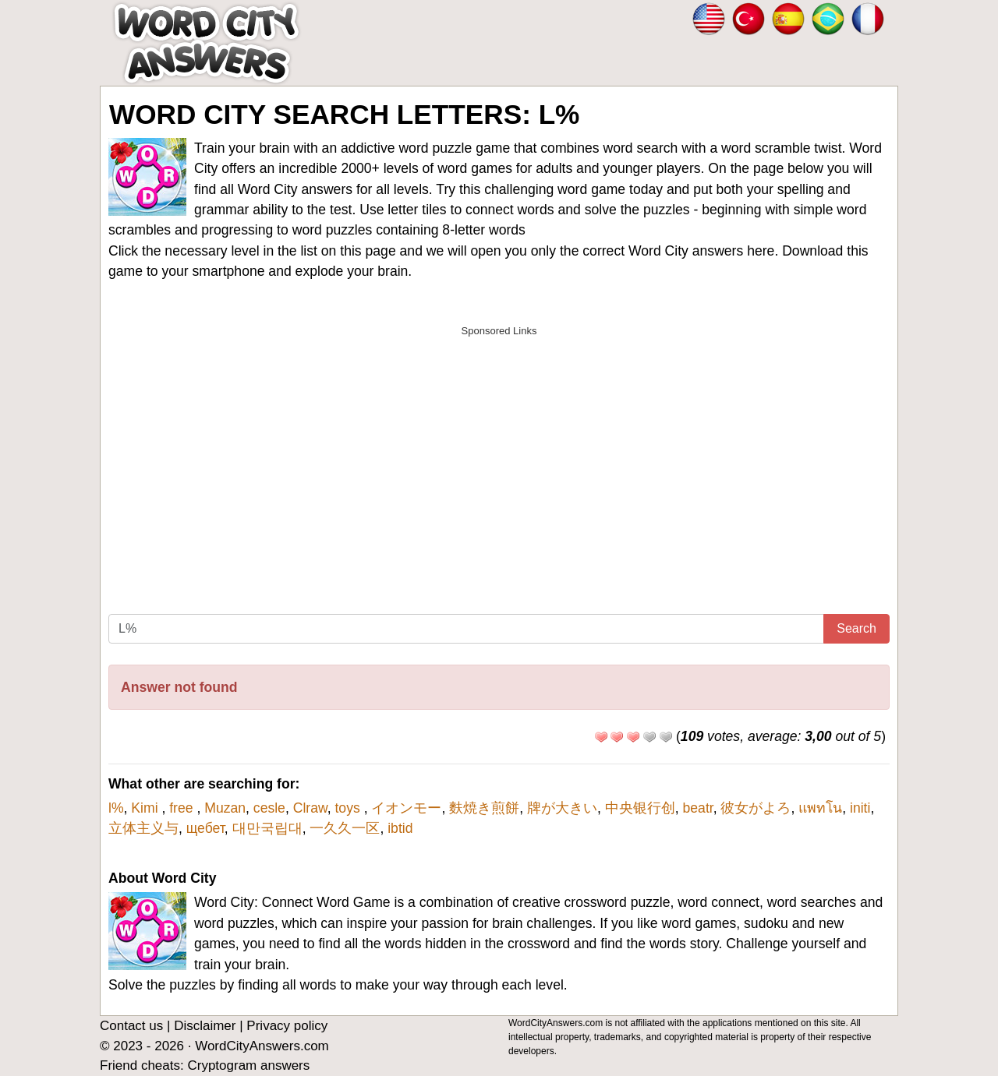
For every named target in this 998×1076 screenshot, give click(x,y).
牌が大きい (562, 808)
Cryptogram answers (248, 1065)
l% (116, 808)
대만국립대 (267, 828)
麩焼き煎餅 (484, 808)
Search (856, 628)
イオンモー (406, 808)
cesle (269, 808)
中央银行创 (640, 808)
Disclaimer (204, 1025)
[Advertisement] (499, 454)
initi (860, 808)
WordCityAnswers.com (262, 1046)
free (182, 808)
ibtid (400, 828)
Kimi (146, 808)
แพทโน (820, 808)
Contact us (131, 1025)
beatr (698, 808)
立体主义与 (143, 828)
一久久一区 (345, 828)
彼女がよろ (755, 808)
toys (348, 808)
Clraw (310, 808)
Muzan (225, 808)
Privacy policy (286, 1025)
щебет (205, 828)
